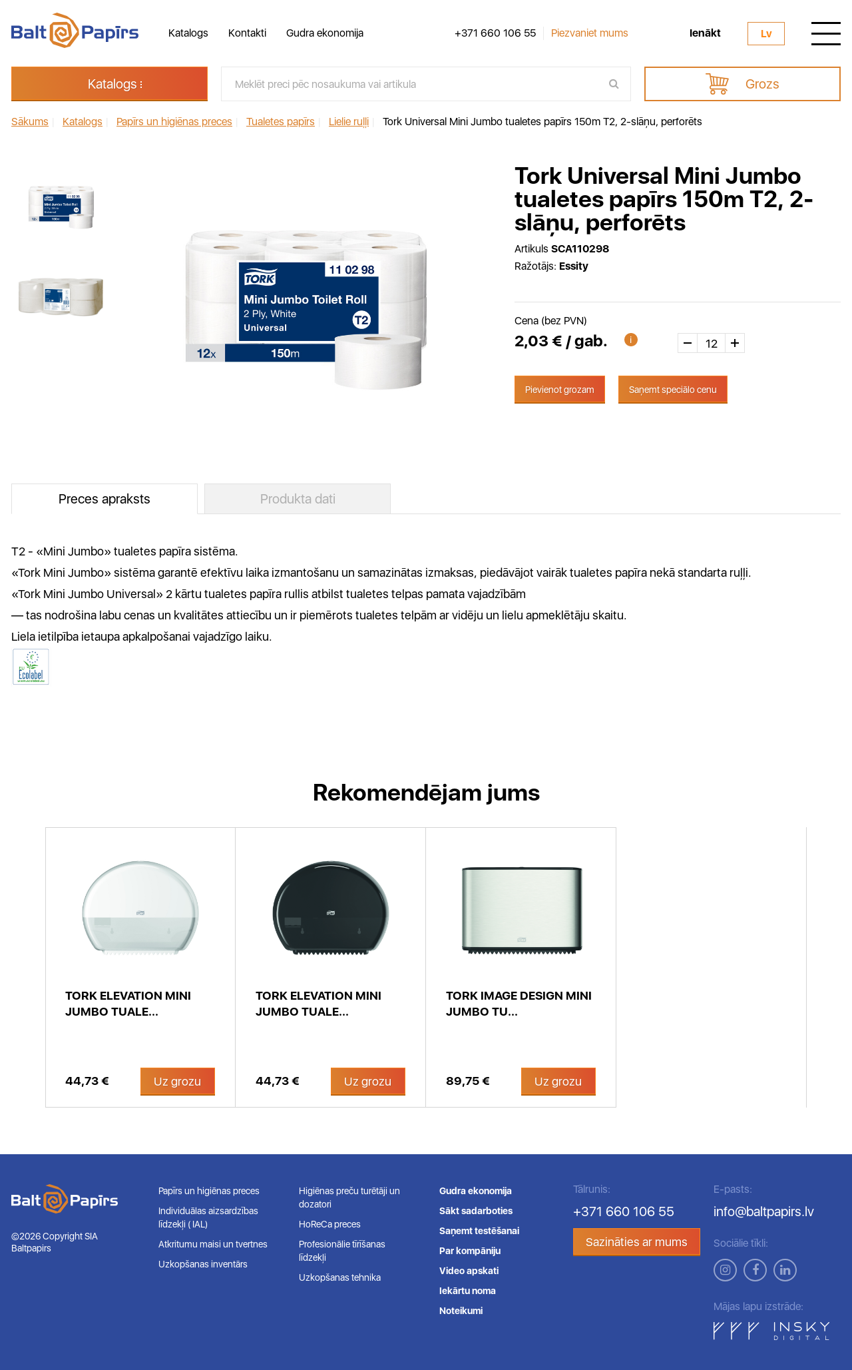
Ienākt (705, 33)
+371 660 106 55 (495, 33)
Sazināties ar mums (637, 1242)
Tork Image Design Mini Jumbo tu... (519, 1003)
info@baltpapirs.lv (764, 1211)
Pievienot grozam (559, 389)
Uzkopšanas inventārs (203, 1264)
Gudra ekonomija (324, 33)
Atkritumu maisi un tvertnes (213, 1244)
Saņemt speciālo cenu (673, 389)
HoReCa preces (330, 1224)
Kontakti (247, 33)
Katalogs (188, 33)
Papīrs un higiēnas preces (209, 1191)
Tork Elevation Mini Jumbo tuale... (128, 1003)
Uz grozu (177, 1081)
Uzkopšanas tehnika (340, 1277)
